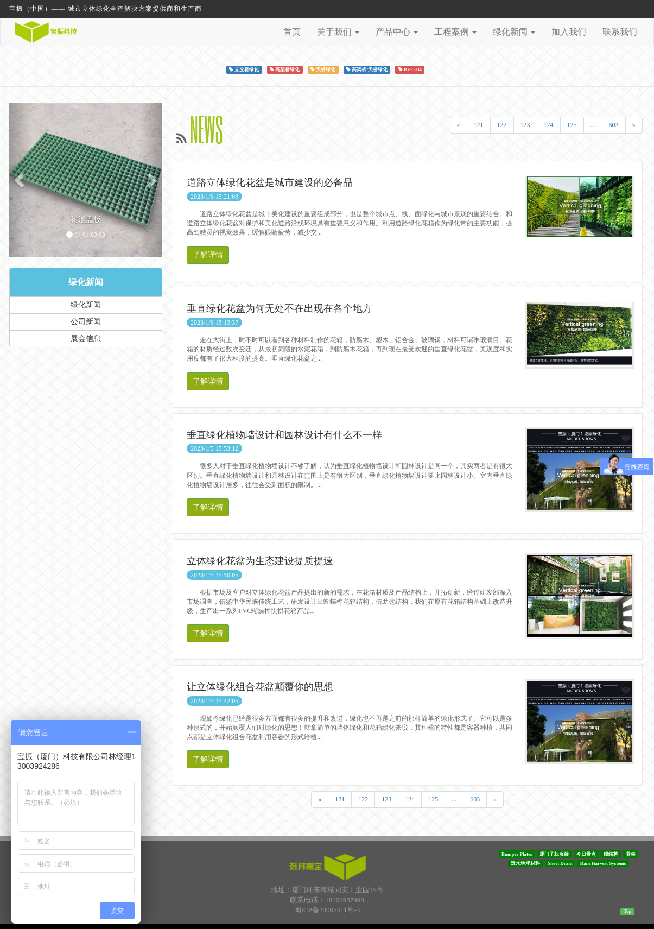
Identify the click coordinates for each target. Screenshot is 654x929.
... (592, 125)
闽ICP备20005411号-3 (327, 910)
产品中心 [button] (397, 31)
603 (614, 125)
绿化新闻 (85, 282)
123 (525, 125)
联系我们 (619, 31)
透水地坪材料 (525, 863)
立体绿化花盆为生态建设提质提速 (260, 560)
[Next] (634, 125)
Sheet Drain (560, 863)
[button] (20, 180)
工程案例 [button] (455, 31)
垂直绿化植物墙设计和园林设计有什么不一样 (284, 434)
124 (549, 125)
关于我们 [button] (338, 31)
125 (572, 125)
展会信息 (86, 338)
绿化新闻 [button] (514, 31)
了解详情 (208, 255)
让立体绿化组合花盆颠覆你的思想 (260, 686)
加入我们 (568, 31)
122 (502, 125)
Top (628, 911)
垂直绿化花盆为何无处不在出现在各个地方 (279, 308)
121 (479, 125)
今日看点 (586, 854)
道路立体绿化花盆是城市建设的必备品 (270, 182)
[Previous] (458, 125)
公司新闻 (86, 322)
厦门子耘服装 (554, 854)
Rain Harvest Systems (603, 863)
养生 (631, 854)
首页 (292, 31)
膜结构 (611, 854)
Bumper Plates (516, 854)
